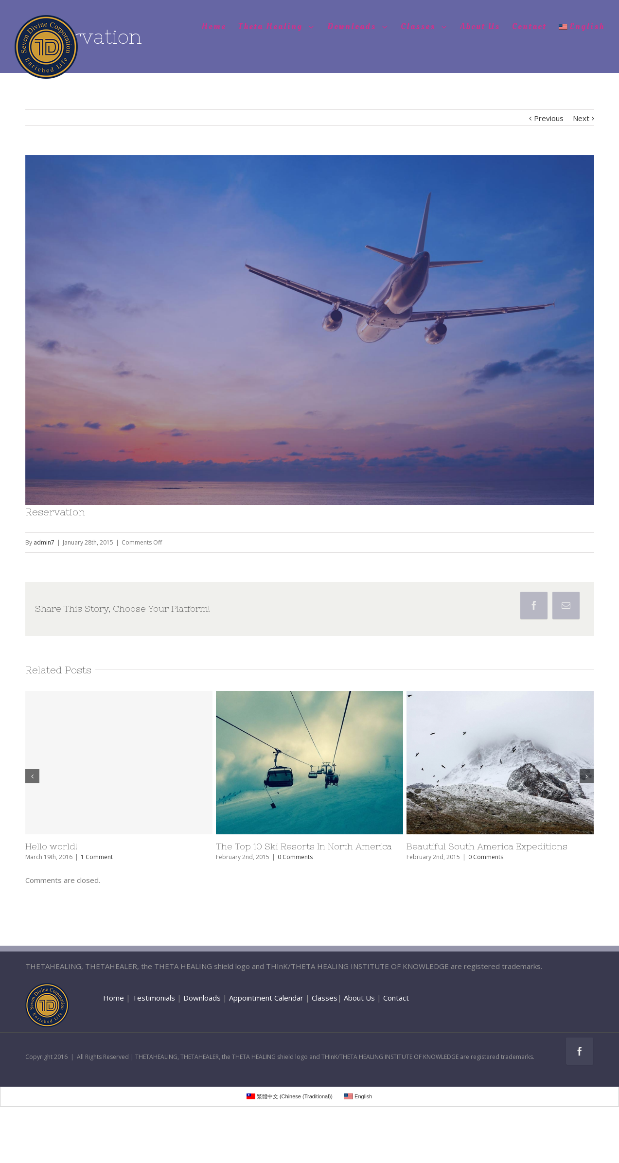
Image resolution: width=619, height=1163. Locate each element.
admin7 (44, 542)
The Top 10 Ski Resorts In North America (304, 846)
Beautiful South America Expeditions (487, 846)
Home (113, 998)
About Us (359, 998)
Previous (549, 118)
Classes (324, 998)
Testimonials (153, 998)
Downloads (202, 998)
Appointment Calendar (266, 998)
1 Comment (97, 857)
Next (581, 118)
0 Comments (295, 857)
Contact (396, 998)
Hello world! (51, 846)
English (581, 26)
